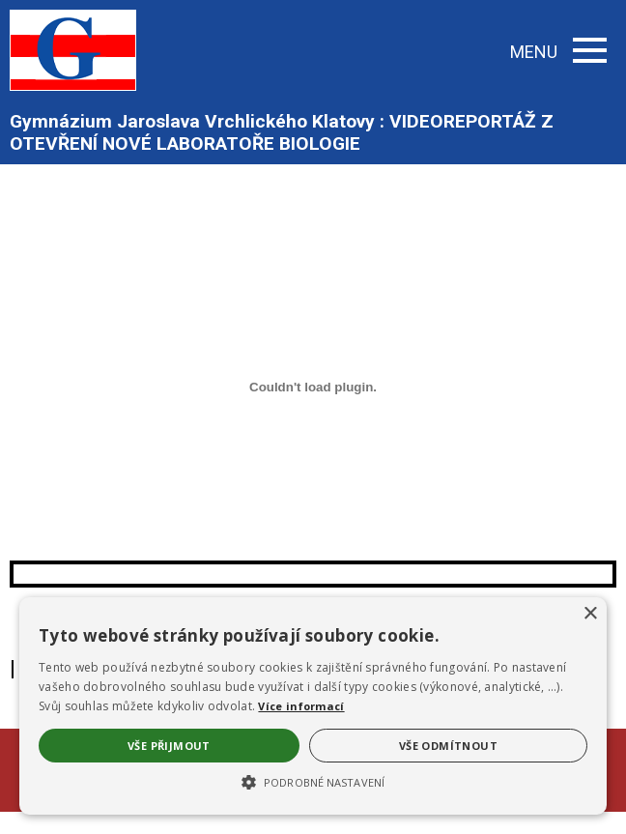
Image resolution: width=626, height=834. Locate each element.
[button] (313, 781)
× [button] (590, 614)
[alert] (313, 706)
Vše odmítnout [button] (448, 745)
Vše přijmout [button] (169, 745)
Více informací (301, 706)
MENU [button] (558, 52)
